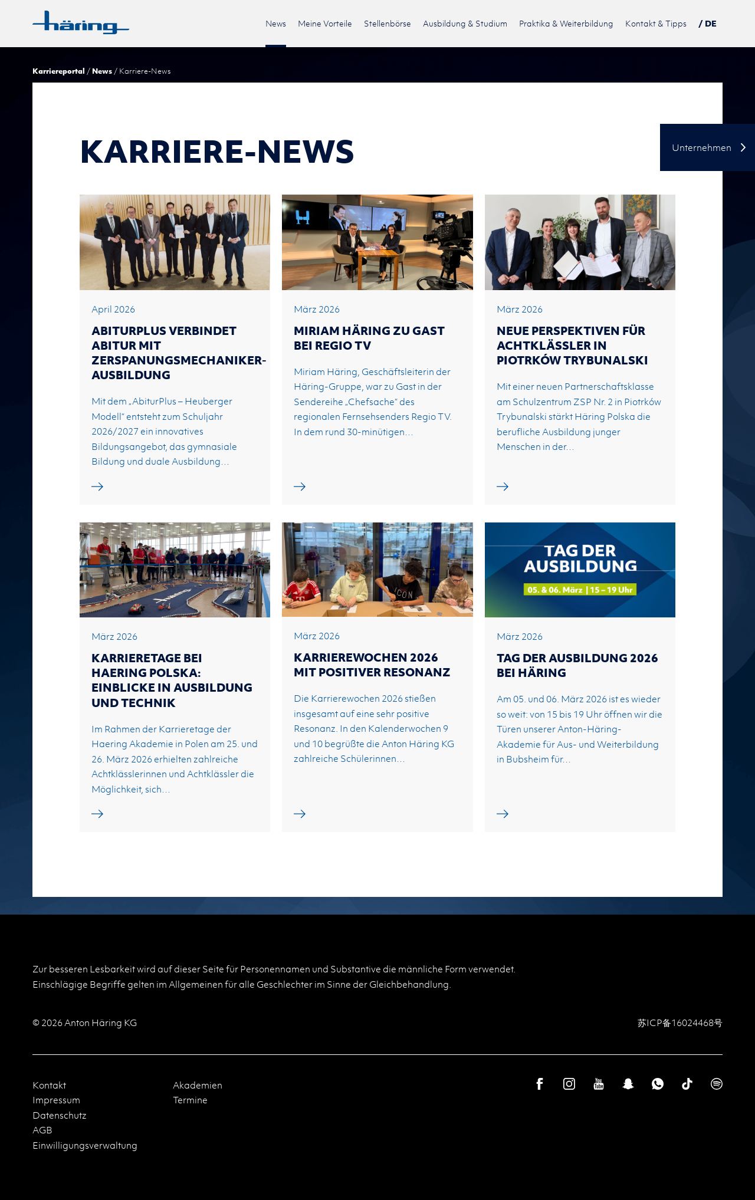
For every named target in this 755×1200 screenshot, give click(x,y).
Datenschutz (59, 1115)
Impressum (56, 1099)
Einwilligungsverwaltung (84, 1145)
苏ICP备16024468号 (680, 1022)
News (102, 70)
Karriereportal (58, 70)
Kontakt (49, 1085)
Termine (190, 1099)
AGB (42, 1129)
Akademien (197, 1085)
